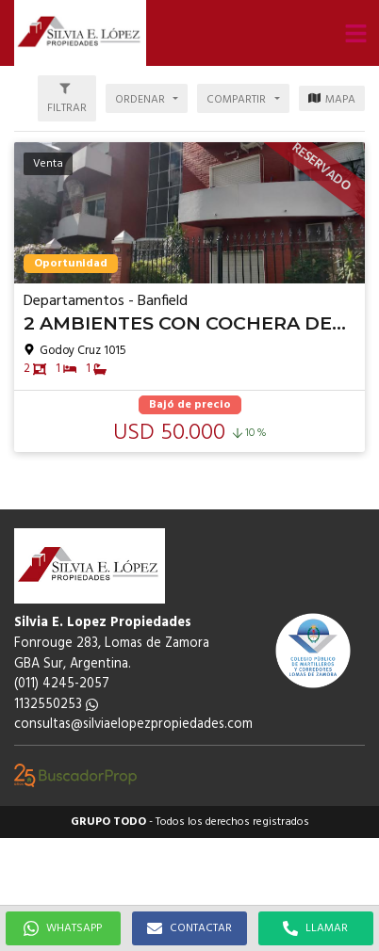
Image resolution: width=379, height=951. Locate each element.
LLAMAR (315, 928)
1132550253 (56, 705)
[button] (355, 33)
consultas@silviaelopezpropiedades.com (133, 724)
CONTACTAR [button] (189, 928)
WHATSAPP (63, 928)
